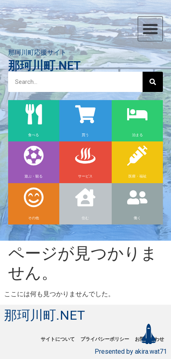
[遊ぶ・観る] (34, 155)
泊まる (137, 135)
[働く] (137, 197)
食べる (33, 135)
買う (85, 135)
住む (85, 218)
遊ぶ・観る (33, 176)
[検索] (153, 82)
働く (137, 218)
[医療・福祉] (137, 155)
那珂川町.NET (44, 66)
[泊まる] (137, 114)
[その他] (34, 197)
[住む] (85, 197)
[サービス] (85, 155)
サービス (85, 176)
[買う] (85, 114)
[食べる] (34, 114)
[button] (150, 28)
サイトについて (58, 339)
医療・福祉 (137, 176)
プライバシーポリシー (104, 339)
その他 (33, 218)
